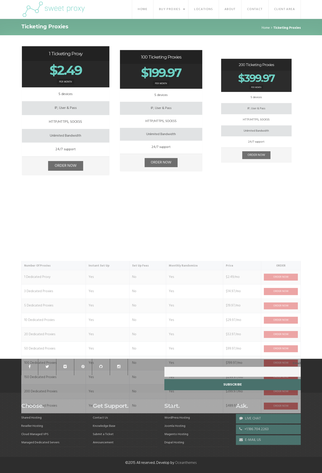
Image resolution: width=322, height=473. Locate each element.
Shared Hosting (31, 417)
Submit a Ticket (103, 434)
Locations (203, 9)
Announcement (103, 442)
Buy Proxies (169, 9)
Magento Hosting (176, 434)
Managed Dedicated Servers (40, 442)
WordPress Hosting (177, 417)
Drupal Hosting (174, 442)
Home (143, 9)
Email (297, 363)
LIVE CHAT (250, 418)
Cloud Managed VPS (35, 434)
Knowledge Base (104, 426)
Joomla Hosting (174, 426)
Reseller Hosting (32, 426)
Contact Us (100, 417)
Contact (255, 9)
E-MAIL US (250, 440)
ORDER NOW (65, 159)
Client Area (284, 9)
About (230, 9)
